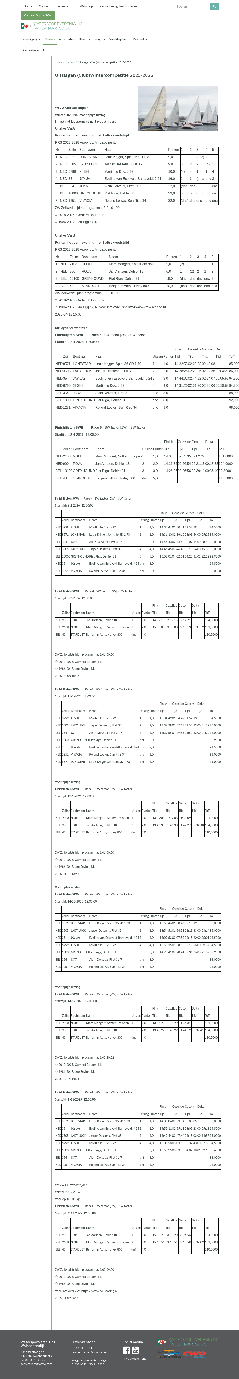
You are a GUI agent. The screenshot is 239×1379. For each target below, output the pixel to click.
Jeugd (100, 39)
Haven (84, 39)
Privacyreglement (134, 1358)
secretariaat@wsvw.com (36, 1364)
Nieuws (50, 39)
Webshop (86, 6)
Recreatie (31, 50)
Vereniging (31, 39)
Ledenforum (64, 6)
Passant (140, 39)
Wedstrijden (119, 39)
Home (28, 6)
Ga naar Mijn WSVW (37, 15)
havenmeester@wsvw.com (89, 1352)
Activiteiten (67, 39)
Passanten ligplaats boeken (118, 6)
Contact (44, 6)
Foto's (47, 50)
